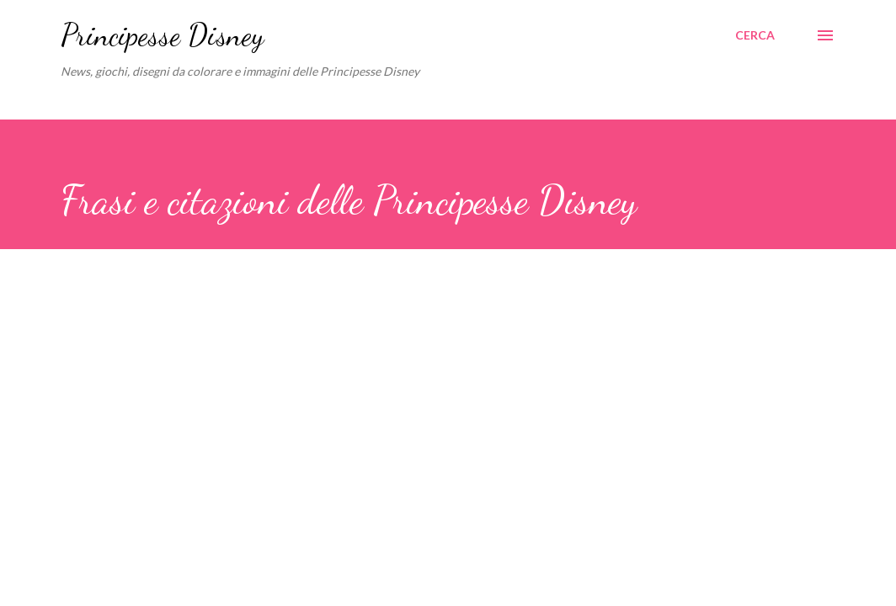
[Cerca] (755, 35)
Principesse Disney (162, 35)
